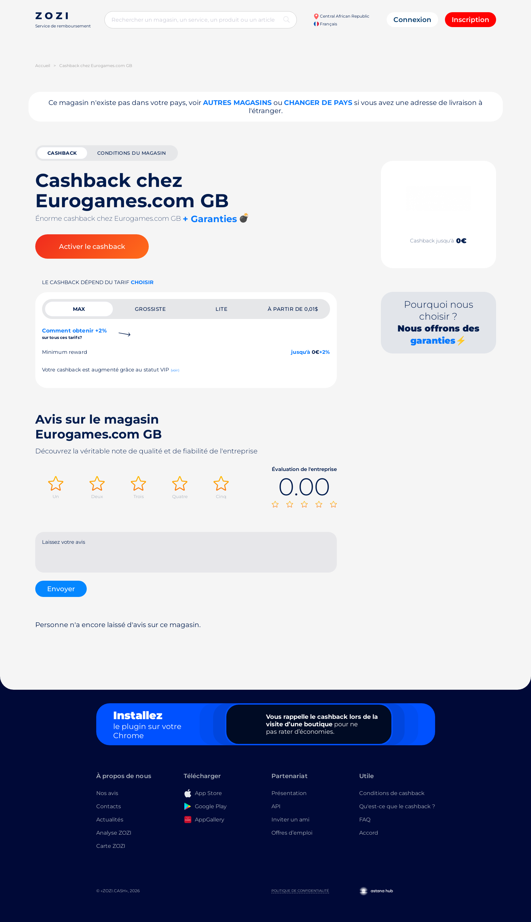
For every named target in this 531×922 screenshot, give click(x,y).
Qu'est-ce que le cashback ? (397, 806)
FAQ (364, 819)
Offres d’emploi (291, 833)
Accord (368, 833)
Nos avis (107, 793)
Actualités (109, 819)
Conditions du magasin (131, 153)
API (276, 806)
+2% (324, 352)
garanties (432, 340)
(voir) (175, 370)
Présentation (289, 793)
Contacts (108, 806)
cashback (62, 153)
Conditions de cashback (392, 793)
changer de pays (318, 103)
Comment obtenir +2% (74, 333)
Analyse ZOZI (113, 833)
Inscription (470, 20)
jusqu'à (300, 352)
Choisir (142, 282)
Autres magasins (237, 103)
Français (325, 23)
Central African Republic (341, 16)
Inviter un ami (290, 819)
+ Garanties (210, 218)
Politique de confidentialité (300, 890)
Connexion (412, 20)
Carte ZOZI (110, 846)
